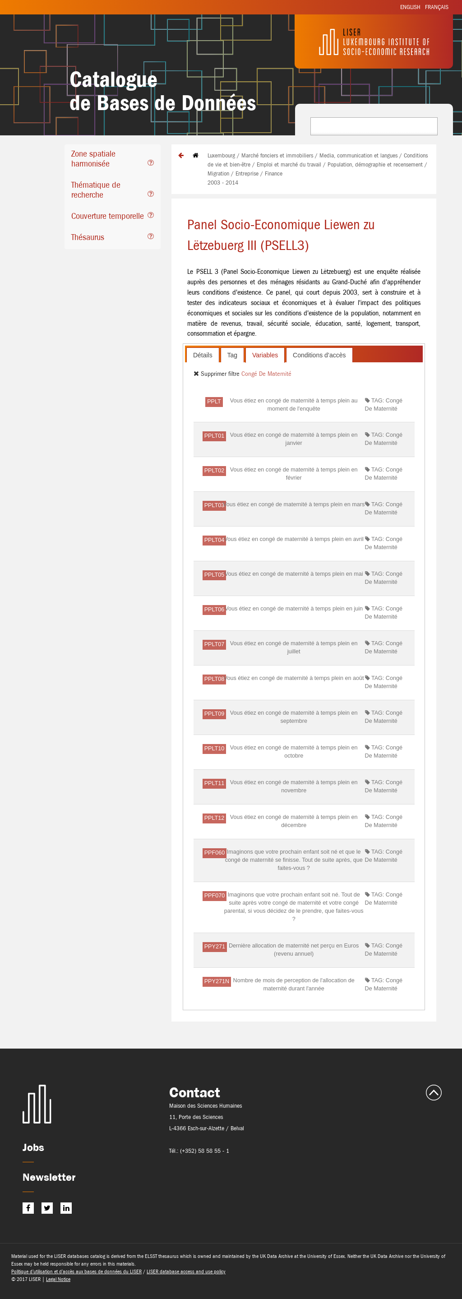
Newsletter (49, 1176)
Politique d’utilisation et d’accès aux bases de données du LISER (76, 1271)
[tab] (113, 160)
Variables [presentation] (265, 355)
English (410, 7)
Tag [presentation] (232, 355)
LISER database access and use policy (186, 1271)
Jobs (33, 1147)
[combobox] (374, 126)
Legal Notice (58, 1279)
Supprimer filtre (217, 374)
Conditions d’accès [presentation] (319, 355)
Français (436, 7)
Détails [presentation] (203, 355)
